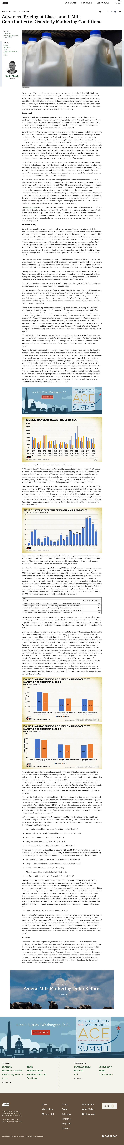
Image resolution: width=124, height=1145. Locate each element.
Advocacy (66, 1113)
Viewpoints (47, 1109)
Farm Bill (7, 1067)
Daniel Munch (12, 76)
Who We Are (88, 1104)
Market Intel (12, 11)
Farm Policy (6, 33)
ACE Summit (106, 1074)
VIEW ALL (6, 1082)
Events (65, 1109)
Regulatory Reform (12, 1074)
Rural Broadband (36, 1074)
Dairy (5, 49)
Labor (5, 1078)
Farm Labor (105, 1067)
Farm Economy (82, 1067)
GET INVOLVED (103, 3)
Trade (30, 1067)
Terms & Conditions (38, 1136)
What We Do (88, 1109)
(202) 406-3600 (14, 1111)
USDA (5, 55)
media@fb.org (16, 1115)
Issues (65, 1104)
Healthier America (12, 1070)
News (44, 1104)
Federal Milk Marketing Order (10, 52)
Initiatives (66, 1118)
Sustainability (35, 1070)
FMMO (5, 45)
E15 (76, 1074)
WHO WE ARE (70, 3)
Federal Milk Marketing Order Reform (10, 36)
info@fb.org (17, 1113)
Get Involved (88, 1113)
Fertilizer (32, 1078)
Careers (65, 1128)
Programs (66, 1123)
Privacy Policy (29, 1136)
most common (31, 207)
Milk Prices (6, 47)
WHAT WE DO (86, 3)
